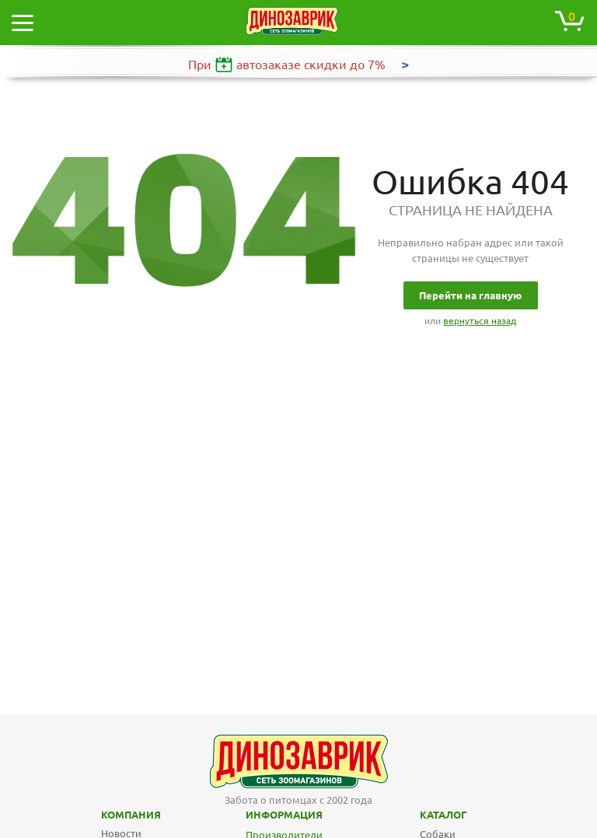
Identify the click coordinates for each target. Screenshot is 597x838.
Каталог (431, 814)
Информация (260, 814)
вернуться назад (479, 321)
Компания (110, 814)
